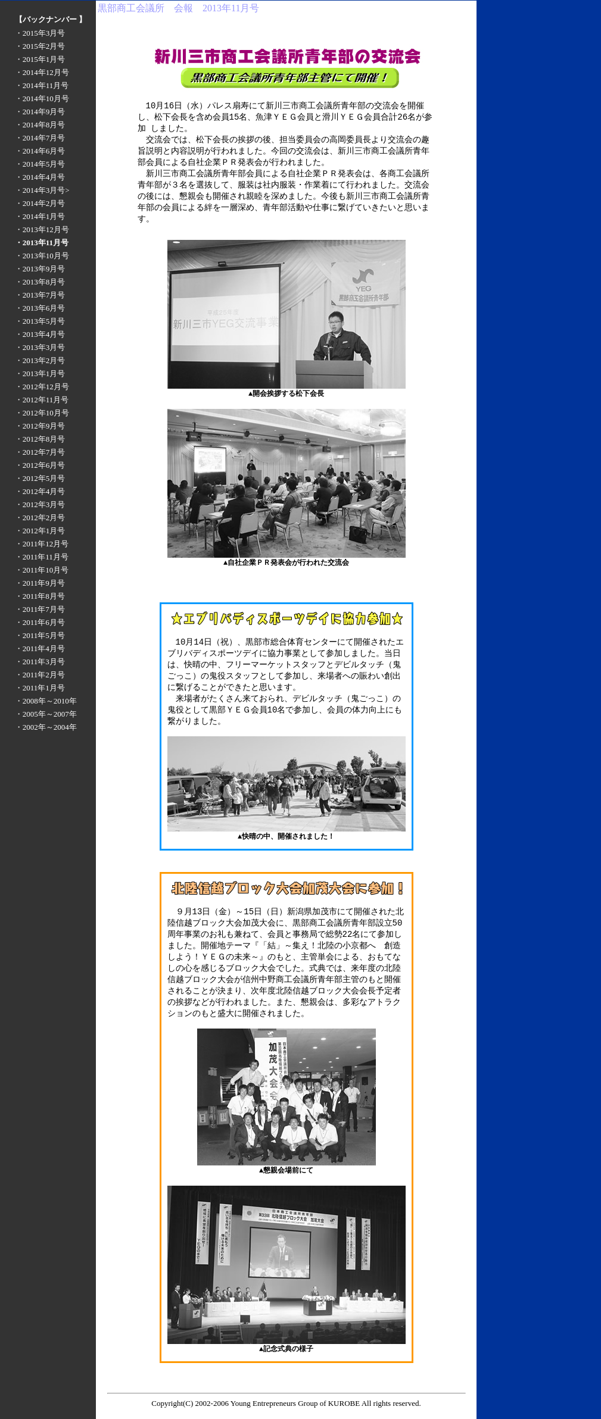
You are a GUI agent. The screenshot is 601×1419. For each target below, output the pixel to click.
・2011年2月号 (40, 674)
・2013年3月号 (40, 347)
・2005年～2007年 (46, 714)
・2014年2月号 (40, 203)
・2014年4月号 (40, 177)
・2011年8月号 (40, 596)
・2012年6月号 (40, 465)
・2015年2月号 (40, 46)
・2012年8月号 (40, 439)
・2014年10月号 (42, 98)
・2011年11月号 (41, 556)
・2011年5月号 (40, 635)
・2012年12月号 (42, 386)
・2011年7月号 (40, 609)
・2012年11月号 (42, 399)
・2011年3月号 (40, 661)
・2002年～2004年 (46, 727)
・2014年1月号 (40, 216)
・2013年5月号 (40, 321)
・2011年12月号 (42, 543)
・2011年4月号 (40, 648)
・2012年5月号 (40, 478)
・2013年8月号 (40, 281)
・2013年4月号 (40, 334)
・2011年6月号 (40, 622)
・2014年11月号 (42, 85)
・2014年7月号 (40, 137)
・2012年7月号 (40, 452)
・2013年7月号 (40, 294)
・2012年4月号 (40, 491)
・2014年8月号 (40, 124)
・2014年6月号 (40, 150)
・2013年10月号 (42, 255)
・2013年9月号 (40, 268)
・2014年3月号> (42, 190)
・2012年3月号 (40, 504)
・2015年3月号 (40, 33)
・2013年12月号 (42, 229)
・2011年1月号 (40, 687)
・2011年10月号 (42, 569)
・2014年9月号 (40, 111)
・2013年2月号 (40, 360)
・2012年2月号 (40, 517)
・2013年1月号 (40, 373)
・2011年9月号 (40, 583)
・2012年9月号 (40, 425)
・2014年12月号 (42, 72)
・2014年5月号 (40, 164)
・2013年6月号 (40, 308)
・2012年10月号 (42, 412)
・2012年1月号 (40, 530)
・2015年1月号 (40, 59)
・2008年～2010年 (46, 700)
